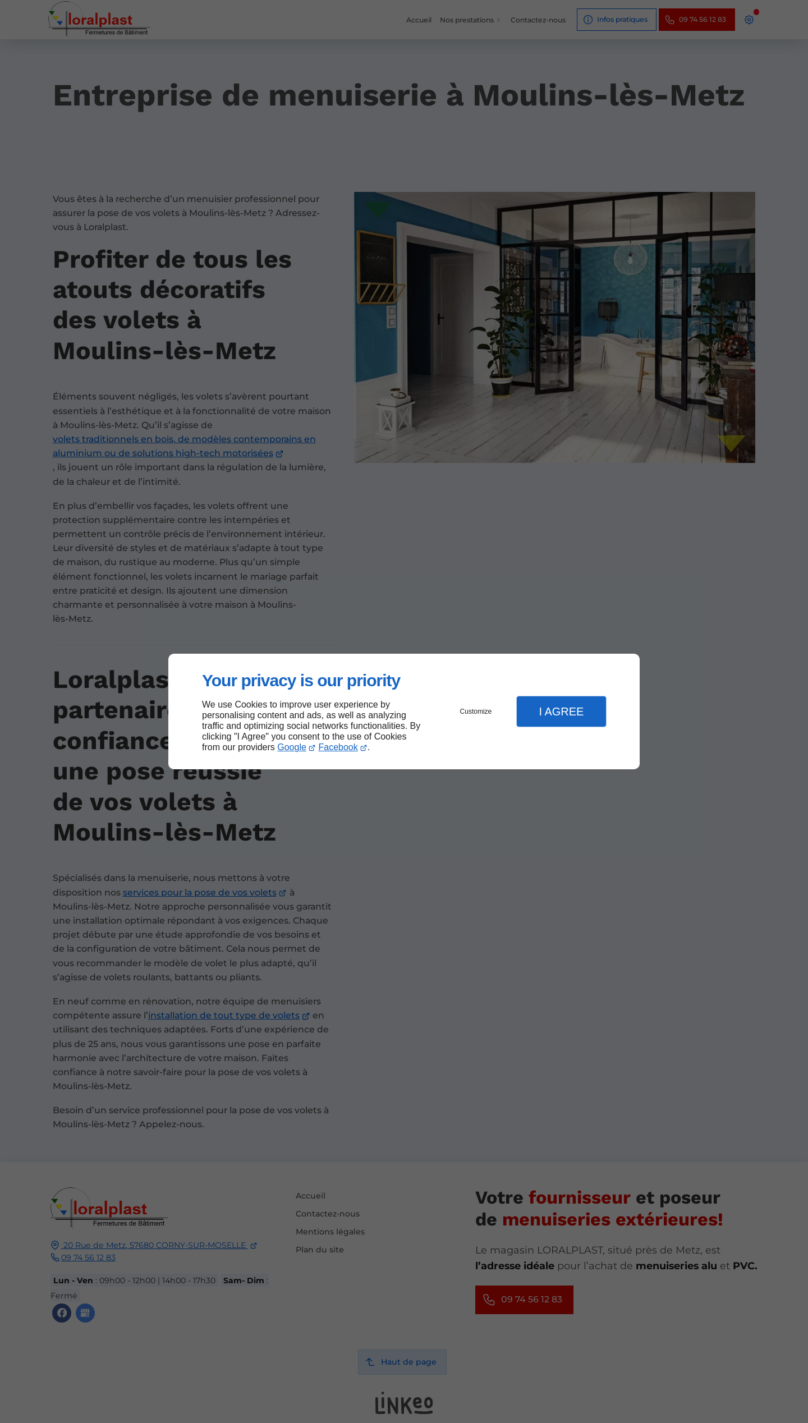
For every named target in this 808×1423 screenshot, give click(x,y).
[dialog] (404, 712)
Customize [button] (476, 711)
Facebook (338, 747)
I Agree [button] (561, 711)
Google (291, 747)
